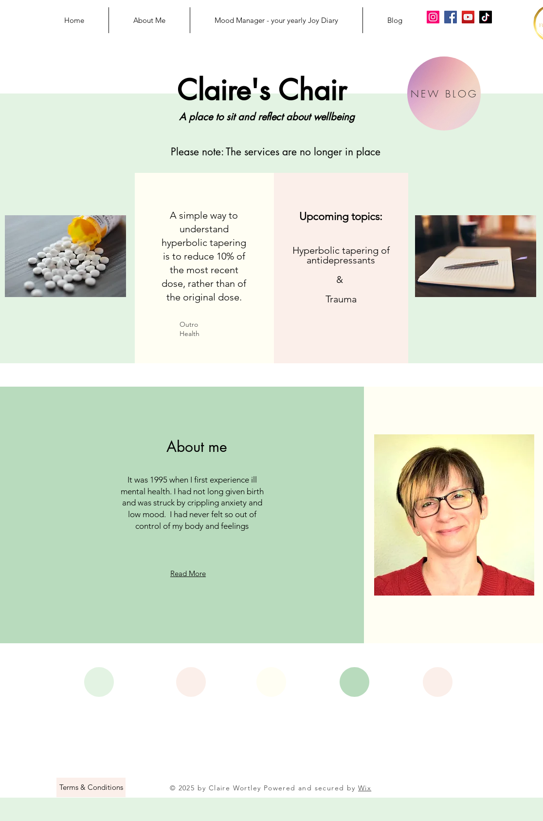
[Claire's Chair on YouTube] (468, 17)
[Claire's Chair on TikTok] (485, 17)
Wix (364, 788)
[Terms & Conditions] (91, 787)
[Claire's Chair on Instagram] (433, 17)
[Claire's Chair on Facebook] (450, 17)
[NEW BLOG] (444, 93)
